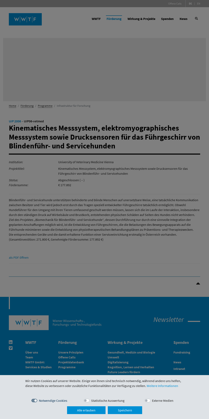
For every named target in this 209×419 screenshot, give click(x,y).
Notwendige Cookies (53, 400)
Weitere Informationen (162, 386)
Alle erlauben (86, 410)
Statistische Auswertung (107, 400)
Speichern (125, 410)
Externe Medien (162, 400)
